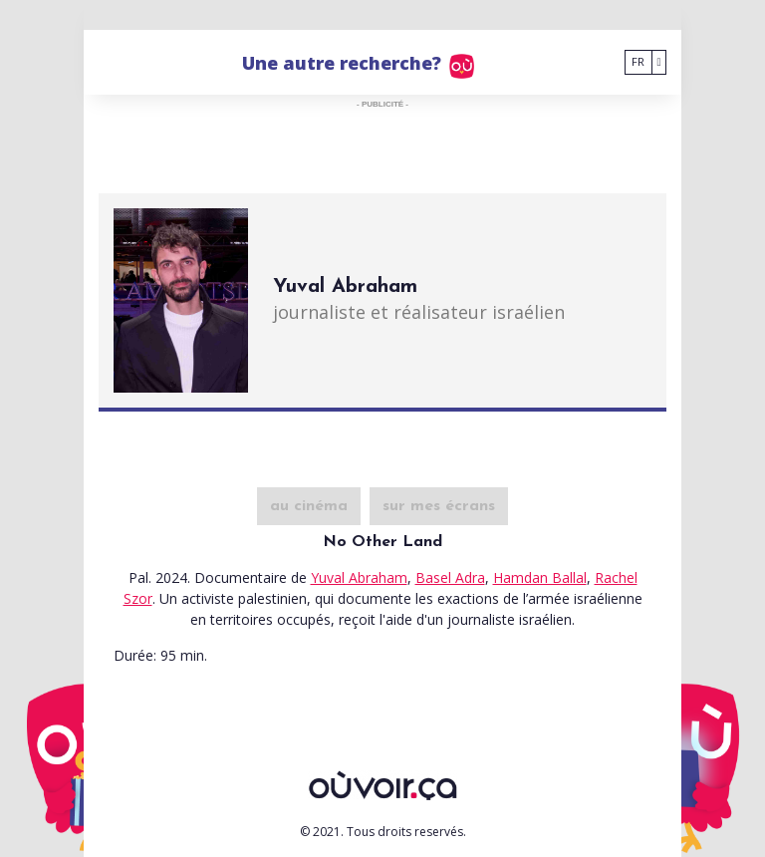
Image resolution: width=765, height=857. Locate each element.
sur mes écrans (438, 506)
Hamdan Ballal (540, 577)
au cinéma (309, 506)
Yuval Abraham (359, 577)
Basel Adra (450, 577)
